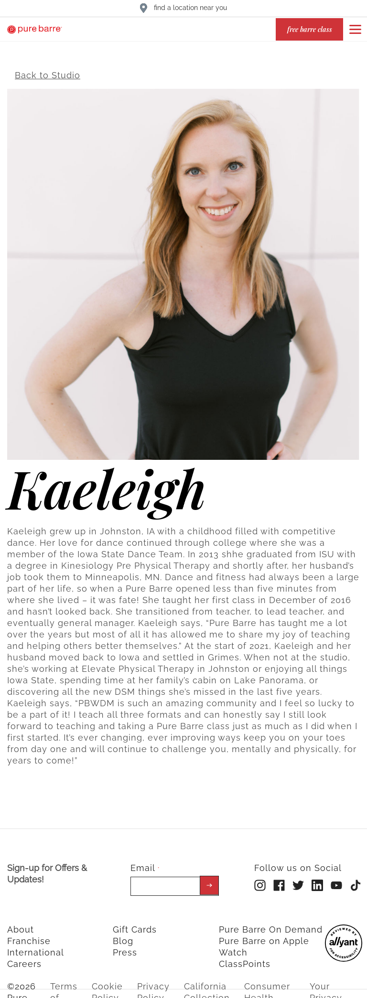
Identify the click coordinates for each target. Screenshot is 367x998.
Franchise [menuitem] (29, 934)
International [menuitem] (35, 946)
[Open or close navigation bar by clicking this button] (355, 29)
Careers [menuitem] (24, 957)
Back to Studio (47, 69)
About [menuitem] (20, 923)
